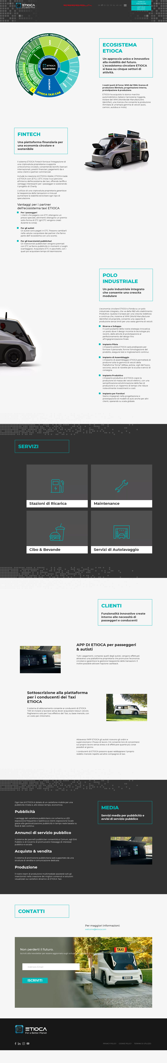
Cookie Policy (125, 1056)
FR (111, 5)
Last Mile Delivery (141, 8)
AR (117, 5)
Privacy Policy (109, 1056)
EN (99, 5)
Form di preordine (141, 3)
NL (114, 5)
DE (108, 5)
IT (102, 5)
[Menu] (125, 5)
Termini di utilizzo (142, 1056)
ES (105, 5)
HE (120, 5)
